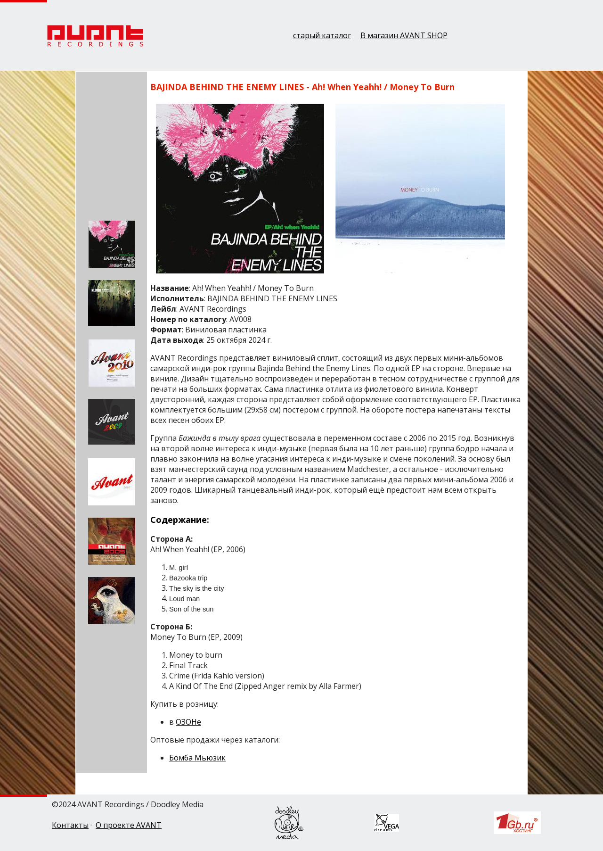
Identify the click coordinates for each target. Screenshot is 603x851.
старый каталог (322, 35)
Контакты (70, 825)
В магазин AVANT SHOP (404, 35)
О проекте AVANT (129, 825)
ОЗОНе (188, 722)
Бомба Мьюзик (197, 757)
